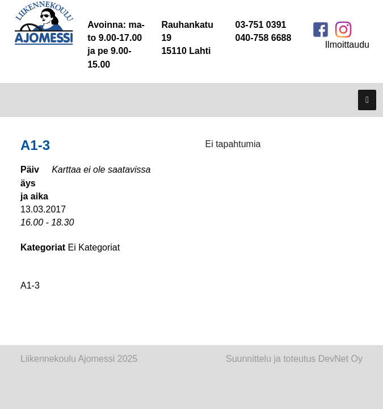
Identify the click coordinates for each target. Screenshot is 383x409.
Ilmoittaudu (347, 44)
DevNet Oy (340, 359)
